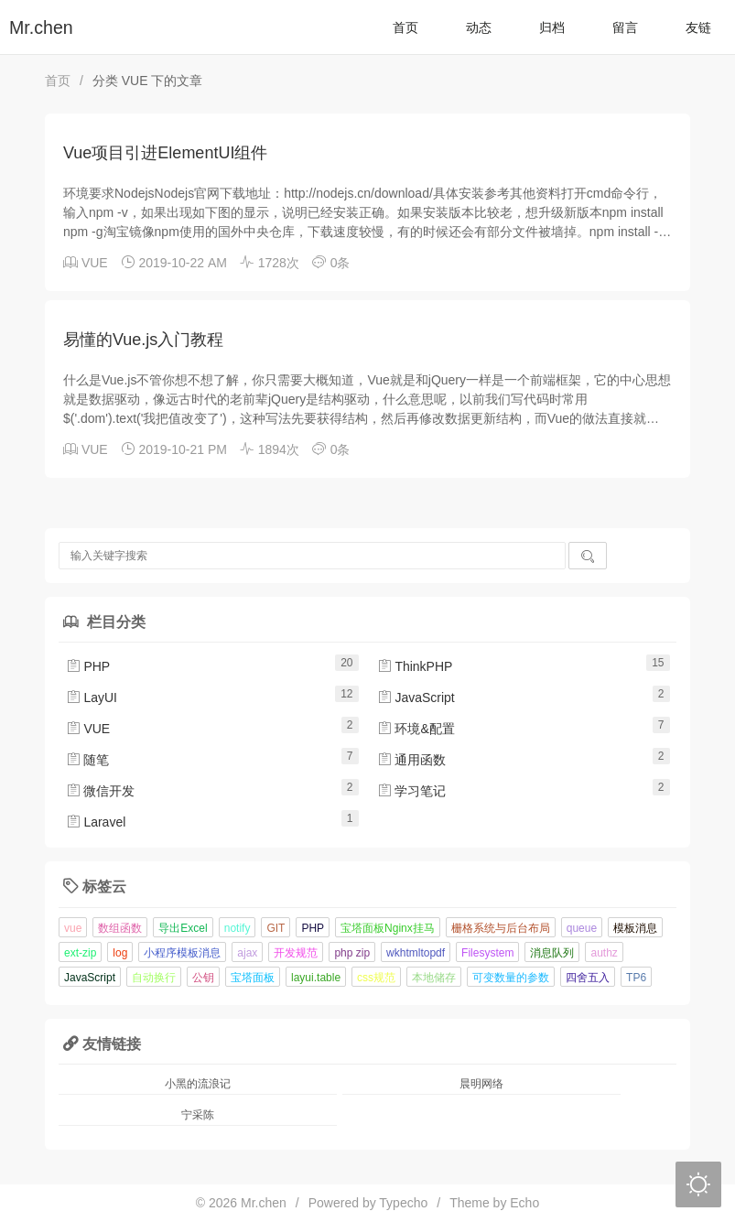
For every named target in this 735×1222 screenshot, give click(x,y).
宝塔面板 (253, 977)
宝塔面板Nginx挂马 (387, 928)
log (120, 952)
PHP (88, 666)
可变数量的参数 (510, 977)
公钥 (203, 977)
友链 (698, 27)
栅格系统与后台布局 (500, 928)
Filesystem (487, 952)
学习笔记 (412, 791)
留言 (625, 27)
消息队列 (552, 952)
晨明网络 (481, 1083)
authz (603, 952)
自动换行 (154, 977)
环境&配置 (416, 728)
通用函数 (412, 759)
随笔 (88, 759)
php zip (352, 952)
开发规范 (296, 952)
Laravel (96, 822)
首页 (405, 27)
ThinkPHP (415, 666)
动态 (479, 27)
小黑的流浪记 (198, 1083)
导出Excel (182, 928)
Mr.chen (41, 27)
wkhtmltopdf (415, 952)
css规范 (376, 977)
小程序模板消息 (182, 952)
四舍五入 (588, 977)
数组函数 (120, 928)
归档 (552, 27)
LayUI (91, 697)
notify (237, 928)
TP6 (636, 977)
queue (582, 928)
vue (72, 928)
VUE (94, 262)
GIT (275, 928)
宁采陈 (197, 1114)
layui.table (315, 977)
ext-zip (80, 952)
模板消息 (635, 928)
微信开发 (100, 791)
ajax (247, 952)
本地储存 (434, 977)
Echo (524, 1202)
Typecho (403, 1202)
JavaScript (416, 697)
